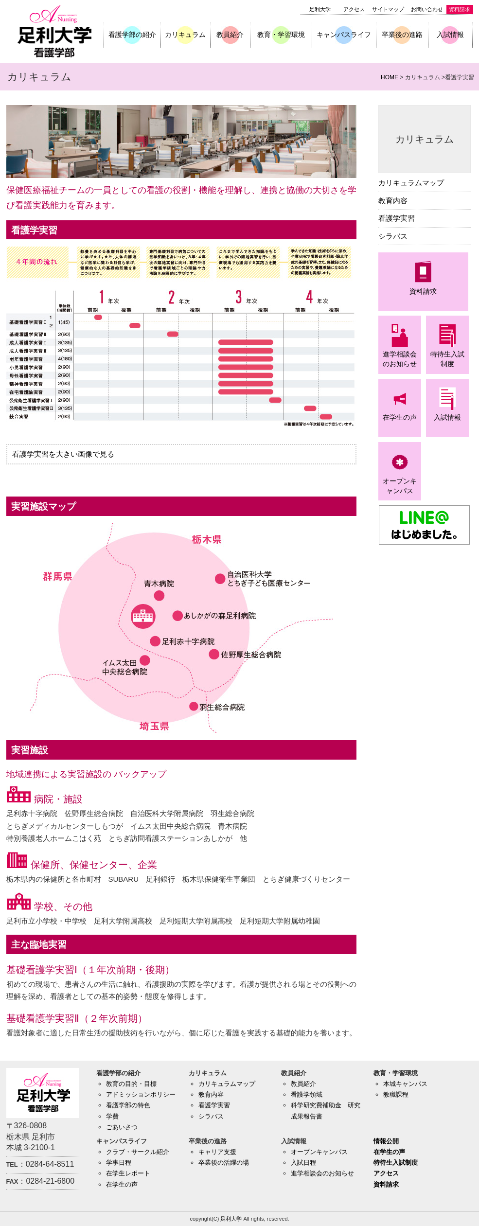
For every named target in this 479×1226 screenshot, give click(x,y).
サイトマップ (388, 9)
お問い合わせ (427, 9)
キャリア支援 (217, 1151)
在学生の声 (122, 1184)
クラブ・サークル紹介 (137, 1151)
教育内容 (393, 200)
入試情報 (450, 34)
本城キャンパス (405, 1083)
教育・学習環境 (281, 34)
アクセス (354, 9)
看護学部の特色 (128, 1105)
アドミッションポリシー (141, 1094)
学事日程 (118, 1162)
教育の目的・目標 (131, 1083)
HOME (389, 77)
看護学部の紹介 (132, 34)
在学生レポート (128, 1173)
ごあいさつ (122, 1127)
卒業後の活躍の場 (223, 1162)
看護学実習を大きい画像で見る (63, 454)
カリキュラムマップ (411, 182)
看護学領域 (306, 1094)
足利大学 (320, 9)
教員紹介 (230, 34)
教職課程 (395, 1094)
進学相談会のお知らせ (322, 1173)
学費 (112, 1116)
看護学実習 (396, 218)
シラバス (393, 236)
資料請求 (459, 9)
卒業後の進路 (402, 34)
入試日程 (303, 1162)
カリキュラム (185, 34)
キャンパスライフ (344, 34)
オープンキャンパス (319, 1151)
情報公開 (386, 1141)
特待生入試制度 (395, 1162)
